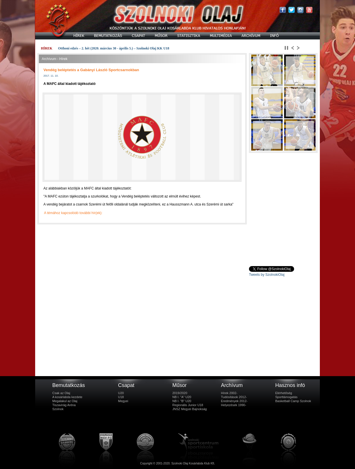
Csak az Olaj (61, 393)
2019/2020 (179, 393)
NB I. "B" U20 (181, 401)
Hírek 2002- (229, 393)
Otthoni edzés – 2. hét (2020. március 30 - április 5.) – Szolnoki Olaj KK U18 (113, 48)
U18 (121, 397)
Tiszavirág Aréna (64, 405)
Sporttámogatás (286, 397)
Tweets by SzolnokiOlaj (266, 275)
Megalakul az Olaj (64, 401)
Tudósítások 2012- (234, 397)
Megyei (123, 401)
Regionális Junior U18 (187, 405)
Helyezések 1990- (233, 405)
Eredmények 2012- (234, 401)
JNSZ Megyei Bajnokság (189, 409)
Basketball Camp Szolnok (293, 401)
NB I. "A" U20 (181, 397)
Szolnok (57, 409)
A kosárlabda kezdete (67, 397)
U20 (121, 393)
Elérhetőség (283, 393)
